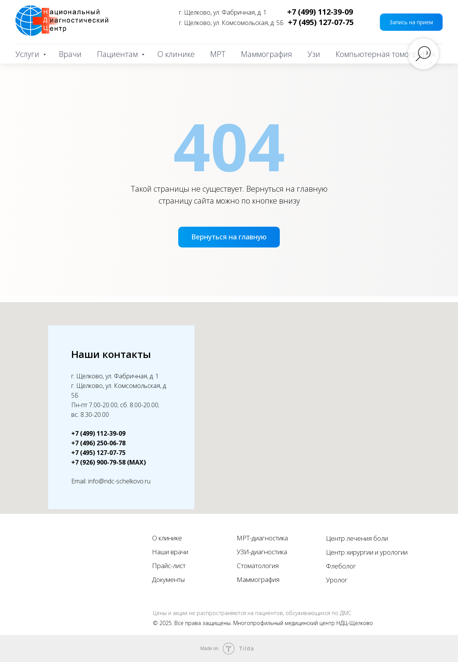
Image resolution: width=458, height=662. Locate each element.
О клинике (176, 54)
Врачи (70, 54)
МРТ (218, 54)
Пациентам (118, 54)
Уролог (337, 579)
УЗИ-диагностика (262, 551)
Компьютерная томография (385, 54)
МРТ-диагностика (262, 537)
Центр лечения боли (357, 538)
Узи (314, 54)
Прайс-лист (169, 565)
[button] (411, 22)
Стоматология (258, 565)
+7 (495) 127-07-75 (321, 22)
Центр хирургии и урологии (367, 552)
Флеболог (341, 566)
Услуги (28, 54)
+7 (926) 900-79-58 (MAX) (108, 462)
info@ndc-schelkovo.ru (119, 481)
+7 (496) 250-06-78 (98, 443)
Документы (168, 579)
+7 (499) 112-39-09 (320, 12)
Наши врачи (170, 551)
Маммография (266, 54)
